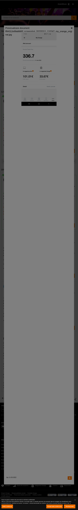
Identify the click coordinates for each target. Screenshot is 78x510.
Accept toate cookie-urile (54, 506)
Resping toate (70, 506)
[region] (39, 503)
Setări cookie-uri (7, 506)
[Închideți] (75, 500)
